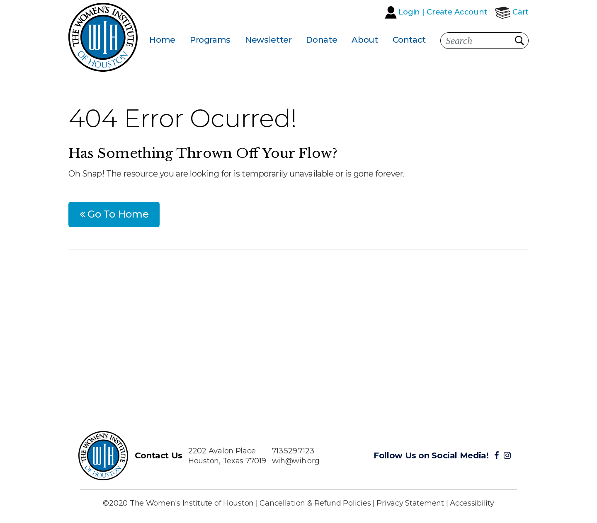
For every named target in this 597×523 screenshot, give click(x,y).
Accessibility (472, 503)
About (365, 40)
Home (162, 40)
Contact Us (158, 455)
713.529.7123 (293, 450)
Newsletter (268, 40)
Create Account (457, 12)
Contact (409, 40)
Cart (520, 12)
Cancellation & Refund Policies (315, 503)
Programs (210, 40)
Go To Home (114, 214)
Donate (321, 40)
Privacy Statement (410, 503)
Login (409, 12)
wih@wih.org (296, 460)
